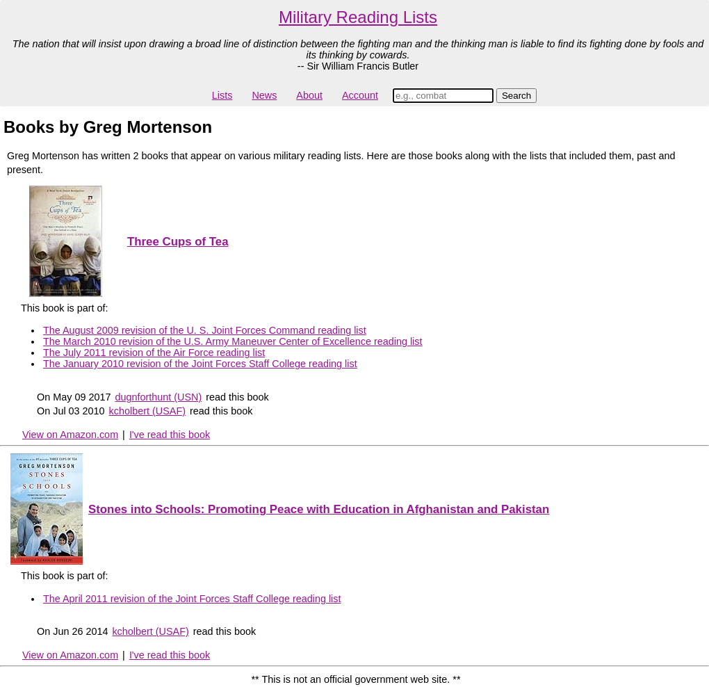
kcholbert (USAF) (147, 411)
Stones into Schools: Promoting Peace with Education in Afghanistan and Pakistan (318, 509)
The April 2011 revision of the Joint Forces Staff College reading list (192, 598)
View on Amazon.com (70, 434)
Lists (222, 95)
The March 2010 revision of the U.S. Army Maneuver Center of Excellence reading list (233, 341)
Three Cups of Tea (178, 241)
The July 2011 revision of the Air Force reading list (154, 352)
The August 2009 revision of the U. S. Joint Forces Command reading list (204, 330)
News (264, 95)
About (309, 95)
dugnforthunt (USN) (158, 397)
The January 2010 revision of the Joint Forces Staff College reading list (200, 363)
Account (360, 95)
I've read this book (169, 434)
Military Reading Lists (358, 17)
